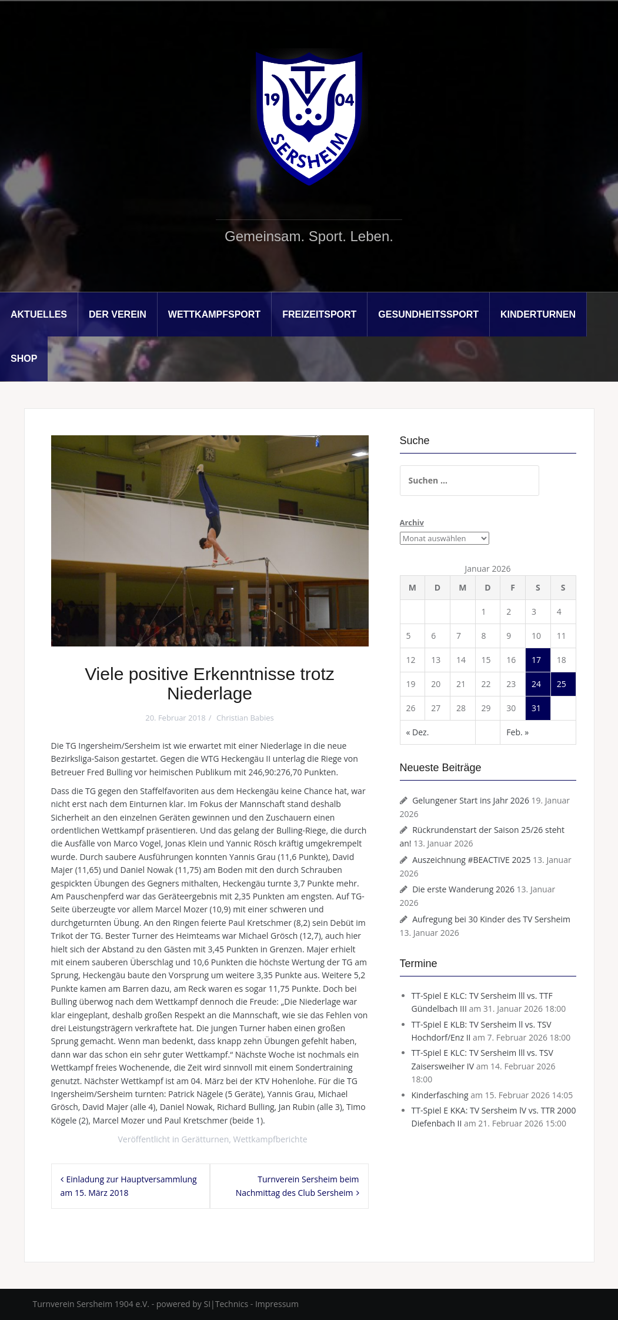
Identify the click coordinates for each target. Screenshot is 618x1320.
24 (536, 683)
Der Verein (117, 314)
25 (561, 683)
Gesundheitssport (428, 314)
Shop (24, 359)
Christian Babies (245, 717)
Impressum (277, 1303)
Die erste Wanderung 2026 (463, 889)
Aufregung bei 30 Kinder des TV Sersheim (491, 919)
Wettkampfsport (214, 314)
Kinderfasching (440, 1095)
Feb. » (517, 732)
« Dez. (417, 732)
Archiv (412, 522)
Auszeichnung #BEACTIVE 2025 (471, 859)
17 (536, 659)
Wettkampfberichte (270, 1139)
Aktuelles (39, 314)
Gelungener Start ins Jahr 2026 (470, 800)
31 (536, 708)
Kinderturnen (538, 314)
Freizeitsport (319, 314)
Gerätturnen (205, 1139)
